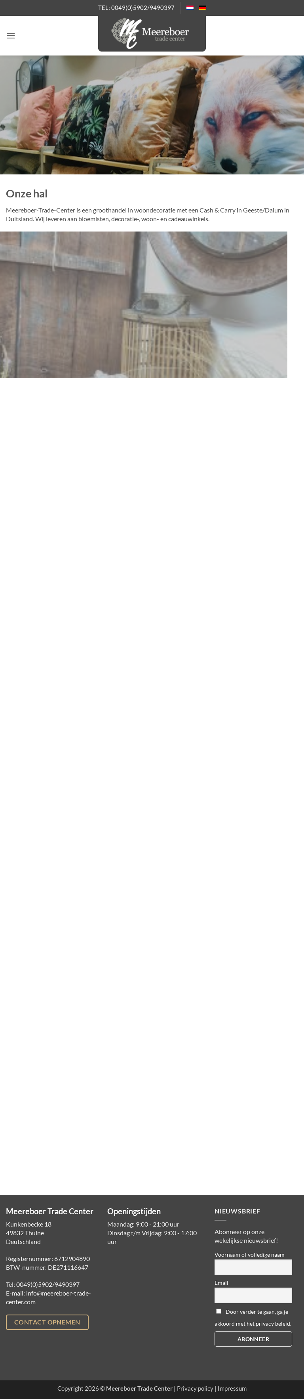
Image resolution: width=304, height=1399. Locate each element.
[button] (11, 35)
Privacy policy (195, 1388)
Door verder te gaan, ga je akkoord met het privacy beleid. (253, 1317)
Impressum (232, 1388)
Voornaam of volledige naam (250, 1254)
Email (221, 1282)
